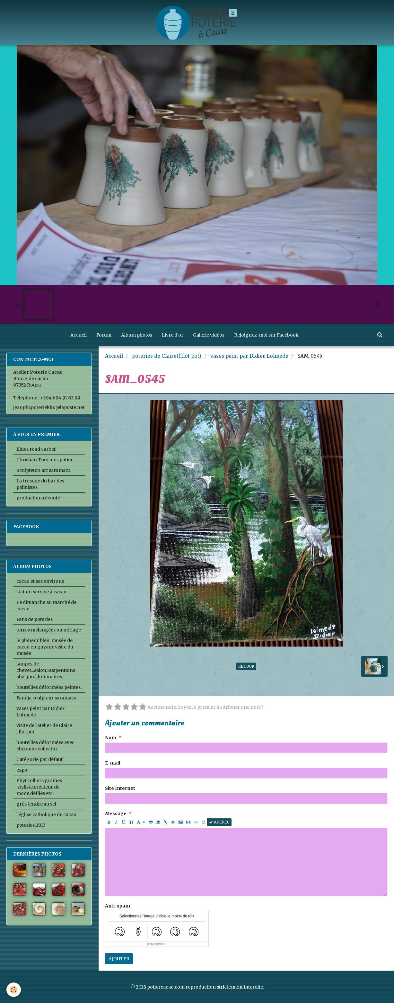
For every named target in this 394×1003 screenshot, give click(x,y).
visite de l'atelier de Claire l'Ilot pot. (44, 729)
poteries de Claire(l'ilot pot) (166, 356)
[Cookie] (13, 989)
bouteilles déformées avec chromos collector (45, 746)
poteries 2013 (31, 825)
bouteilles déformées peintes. (49, 687)
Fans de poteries (34, 619)
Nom (110, 737)
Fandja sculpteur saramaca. (46, 698)
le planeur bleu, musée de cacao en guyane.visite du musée (44, 647)
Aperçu (219, 822)
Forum (103, 335)
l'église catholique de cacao (46, 814)
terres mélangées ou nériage (48, 630)
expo (21, 770)
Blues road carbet (36, 449)
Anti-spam (117, 906)
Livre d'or (172, 335)
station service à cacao (41, 592)
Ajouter (119, 959)
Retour (246, 666)
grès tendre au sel (36, 804)
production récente (38, 498)
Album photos (136, 335)
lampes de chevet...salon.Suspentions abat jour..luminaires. (45, 670)
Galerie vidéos (208, 335)
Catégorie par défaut (39, 759)
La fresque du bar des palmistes (40, 484)
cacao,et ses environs (40, 581)
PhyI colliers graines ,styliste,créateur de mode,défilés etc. (39, 787)
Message (116, 813)
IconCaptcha (155, 944)
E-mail (112, 763)
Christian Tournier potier (44, 460)
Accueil (78, 335)
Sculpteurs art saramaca (43, 470)
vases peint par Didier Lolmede (249, 356)
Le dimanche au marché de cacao (46, 605)
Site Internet (120, 788)
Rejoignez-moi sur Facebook (266, 335)
